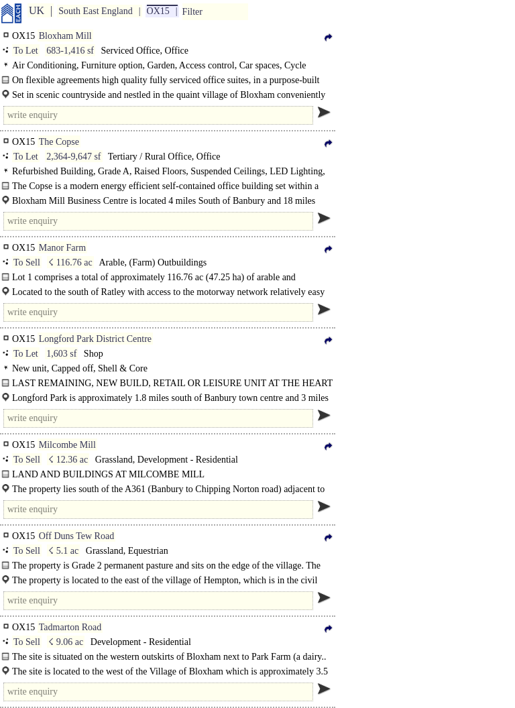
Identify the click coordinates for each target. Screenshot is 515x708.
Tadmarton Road (70, 627)
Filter (192, 12)
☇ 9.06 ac (65, 642)
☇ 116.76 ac (70, 262)
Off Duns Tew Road (76, 536)
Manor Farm (62, 248)
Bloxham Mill (65, 36)
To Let (25, 51)
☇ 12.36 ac (68, 460)
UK (36, 10)
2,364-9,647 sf (73, 157)
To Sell (26, 262)
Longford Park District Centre (95, 339)
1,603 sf (61, 354)
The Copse (59, 142)
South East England (95, 11)
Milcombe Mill (67, 445)
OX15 (158, 11)
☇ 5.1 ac (63, 551)
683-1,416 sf (70, 51)
